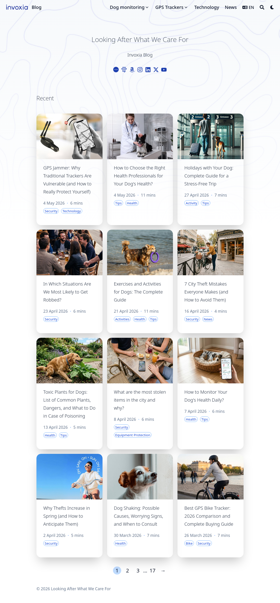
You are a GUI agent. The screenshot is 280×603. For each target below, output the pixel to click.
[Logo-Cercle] (116, 70)
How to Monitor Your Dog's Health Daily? (205, 396)
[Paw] (124, 70)
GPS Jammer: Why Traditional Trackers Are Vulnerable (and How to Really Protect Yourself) (67, 180)
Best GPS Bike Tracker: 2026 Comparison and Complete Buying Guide (208, 516)
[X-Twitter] (156, 70)
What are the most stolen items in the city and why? (140, 400)
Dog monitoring (127, 7)
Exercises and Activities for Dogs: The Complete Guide (138, 292)
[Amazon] (132, 70)
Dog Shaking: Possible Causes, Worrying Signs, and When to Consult (138, 516)
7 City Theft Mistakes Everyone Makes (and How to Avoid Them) (206, 292)
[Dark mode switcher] (272, 7)
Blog (36, 7)
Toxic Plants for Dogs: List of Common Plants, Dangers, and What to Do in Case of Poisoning (69, 404)
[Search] (262, 7)
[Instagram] (140, 70)
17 (153, 570)
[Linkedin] (148, 70)
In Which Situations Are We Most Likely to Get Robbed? (67, 292)
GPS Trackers (169, 7)
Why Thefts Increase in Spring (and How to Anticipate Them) (66, 516)
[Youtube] (164, 70)
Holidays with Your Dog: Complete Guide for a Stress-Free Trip (208, 176)
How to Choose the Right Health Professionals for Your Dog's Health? (139, 176)
